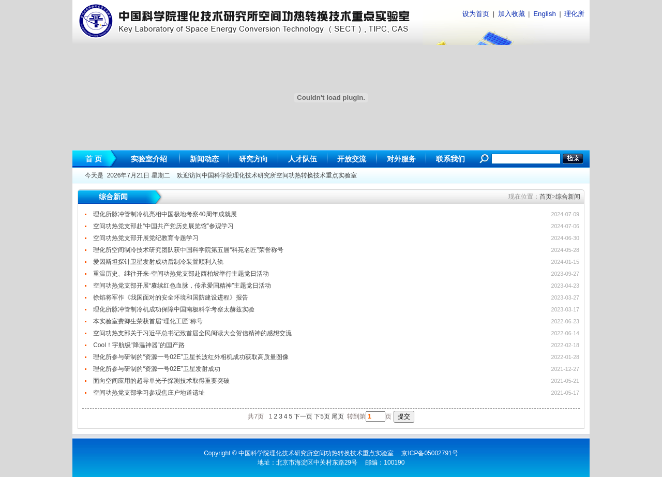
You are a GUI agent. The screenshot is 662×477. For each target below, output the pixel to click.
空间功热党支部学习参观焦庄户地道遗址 (149, 392)
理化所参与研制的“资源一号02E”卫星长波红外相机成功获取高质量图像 (190, 357)
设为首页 (475, 14)
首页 (545, 196)
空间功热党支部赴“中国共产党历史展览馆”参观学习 (163, 226)
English (544, 14)
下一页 (303, 416)
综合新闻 (567, 196)
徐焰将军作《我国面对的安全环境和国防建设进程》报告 (170, 297)
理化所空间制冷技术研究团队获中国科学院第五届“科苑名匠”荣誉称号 (188, 250)
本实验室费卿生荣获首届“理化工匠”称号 (148, 321)
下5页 (322, 416)
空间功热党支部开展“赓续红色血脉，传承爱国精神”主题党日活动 (182, 285)
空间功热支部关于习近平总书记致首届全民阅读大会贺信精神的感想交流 (192, 333)
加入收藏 (511, 14)
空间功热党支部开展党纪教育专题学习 (146, 238)
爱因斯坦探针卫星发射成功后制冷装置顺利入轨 (158, 261)
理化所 (574, 14)
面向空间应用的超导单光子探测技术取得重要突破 (161, 380)
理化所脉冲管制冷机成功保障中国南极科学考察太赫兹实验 (173, 309)
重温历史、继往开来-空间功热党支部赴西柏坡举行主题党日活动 (181, 273)
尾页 (338, 416)
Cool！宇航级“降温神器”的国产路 (139, 345)
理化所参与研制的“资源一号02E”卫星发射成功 (156, 368)
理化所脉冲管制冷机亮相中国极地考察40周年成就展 (164, 214)
